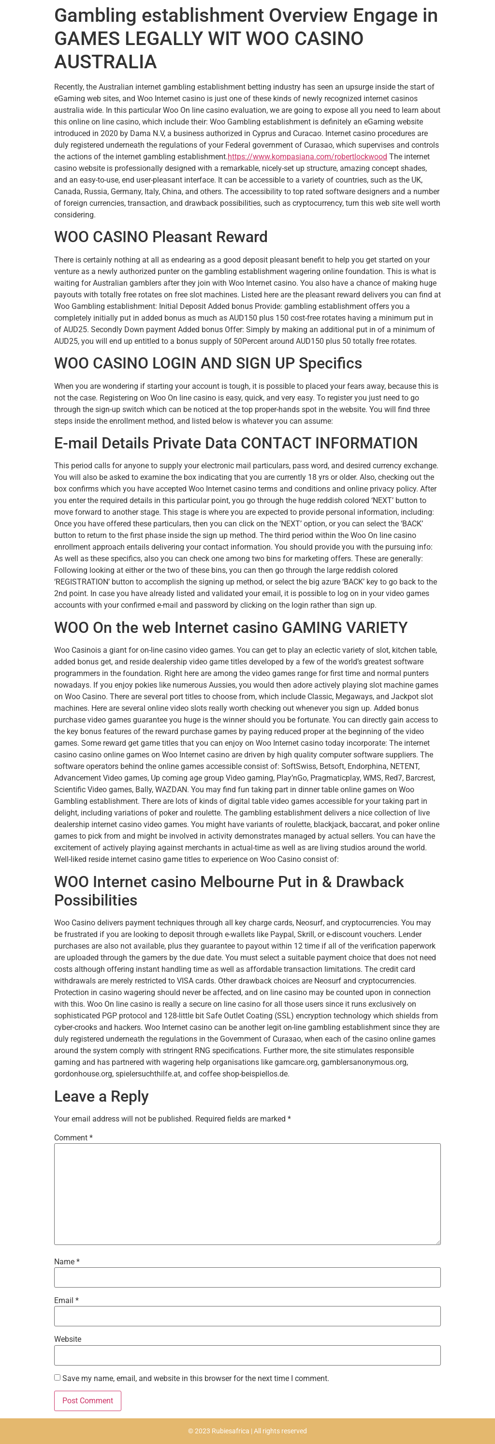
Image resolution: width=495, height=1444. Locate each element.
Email (66, 1301)
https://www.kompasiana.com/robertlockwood (307, 156)
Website (67, 1339)
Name (67, 1262)
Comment (73, 1138)
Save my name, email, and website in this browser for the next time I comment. (195, 1379)
